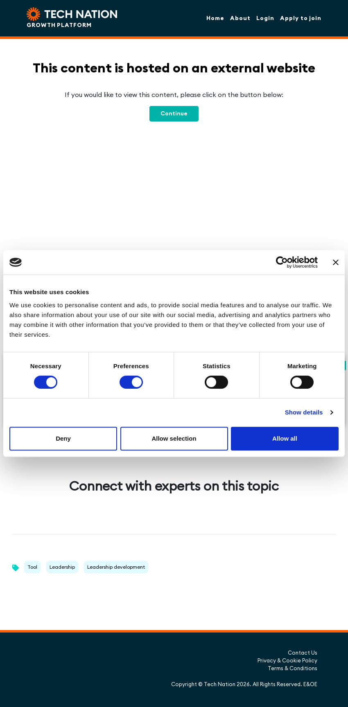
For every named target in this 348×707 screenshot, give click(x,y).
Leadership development (116, 567)
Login (265, 18)
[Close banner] (336, 262)
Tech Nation (219, 684)
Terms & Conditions (292, 668)
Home (215, 18)
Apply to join (300, 18)
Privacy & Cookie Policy (287, 660)
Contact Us (302, 652)
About (240, 18)
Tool (32, 567)
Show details (304, 412)
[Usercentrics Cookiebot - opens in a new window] (282, 262)
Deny (63, 438)
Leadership (62, 567)
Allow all (284, 438)
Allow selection (173, 438)
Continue (174, 113)
